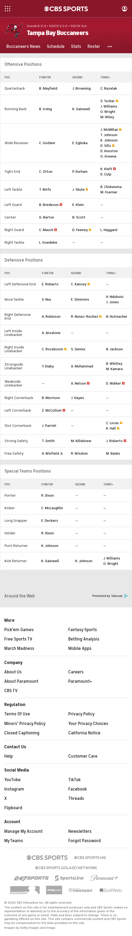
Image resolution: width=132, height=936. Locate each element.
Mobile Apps (80, 648)
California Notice (84, 733)
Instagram (14, 789)
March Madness (19, 648)
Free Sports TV (18, 639)
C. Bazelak (108, 88)
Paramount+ (80, 681)
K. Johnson (109, 140)
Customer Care (82, 756)
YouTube (12, 779)
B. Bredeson (49, 204)
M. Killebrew (81, 441)
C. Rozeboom (52, 349)
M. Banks (113, 453)
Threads (76, 798)
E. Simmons (80, 299)
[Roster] (93, 46)
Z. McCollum (52, 410)
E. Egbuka (80, 143)
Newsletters (80, 831)
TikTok (74, 779)
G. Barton (46, 217)
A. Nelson (78, 383)
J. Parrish (49, 425)
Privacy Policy (81, 714)
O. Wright (107, 111)
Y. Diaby (48, 366)
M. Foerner (109, 192)
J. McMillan (109, 129)
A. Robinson (51, 316)
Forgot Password (84, 840)
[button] (110, 46)
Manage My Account (23, 831)
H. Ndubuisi (114, 296)
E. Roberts (50, 284)
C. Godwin (47, 143)
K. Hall (111, 428)
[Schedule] (56, 46)
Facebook (77, 789)
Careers (76, 672)
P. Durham (80, 171)
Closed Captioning (21, 733)
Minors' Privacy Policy (25, 723)
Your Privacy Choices (88, 723)
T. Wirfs (45, 189)
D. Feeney (80, 230)
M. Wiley (107, 117)
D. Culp (105, 174)
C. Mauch (46, 230)
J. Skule (78, 189)
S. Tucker (107, 101)
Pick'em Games (19, 629)
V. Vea (46, 299)
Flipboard (13, 808)
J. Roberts (114, 441)
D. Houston (109, 151)
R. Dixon (47, 495)
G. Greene (108, 156)
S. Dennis (78, 349)
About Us (13, 672)
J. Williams (108, 106)
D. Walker (113, 383)
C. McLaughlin (52, 508)
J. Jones (112, 302)
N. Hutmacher (116, 316)
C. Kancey (78, 284)
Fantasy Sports (82, 629)
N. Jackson (114, 349)
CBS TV (11, 690)
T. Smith (48, 441)
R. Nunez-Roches (84, 316)
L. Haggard (108, 230)
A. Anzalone (51, 333)
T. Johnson (108, 135)
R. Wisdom (79, 453)
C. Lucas (112, 423)
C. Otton (45, 171)
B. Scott (78, 217)
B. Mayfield (48, 88)
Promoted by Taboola (110, 596)
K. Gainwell (81, 109)
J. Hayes (77, 398)
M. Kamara (114, 369)
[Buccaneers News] (23, 46)
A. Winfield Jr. (52, 453)
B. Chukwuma (111, 187)
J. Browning (81, 88)
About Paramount (21, 681)
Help (8, 756)
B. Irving (45, 109)
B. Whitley (114, 363)
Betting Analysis (83, 639)
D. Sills (105, 145)
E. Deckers (49, 520)
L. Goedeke (48, 242)
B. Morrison (51, 398)
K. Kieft (106, 169)
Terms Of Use (17, 714)
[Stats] (76, 46)
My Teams (13, 840)
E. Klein (78, 204)
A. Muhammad (82, 366)
